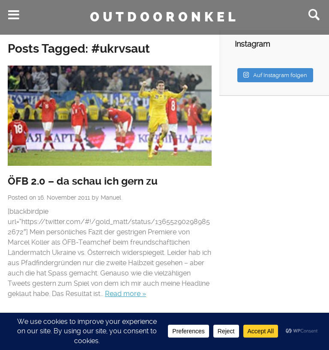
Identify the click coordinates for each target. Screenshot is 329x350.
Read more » (125, 294)
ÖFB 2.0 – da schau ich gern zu (83, 181)
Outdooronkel (164, 17)
